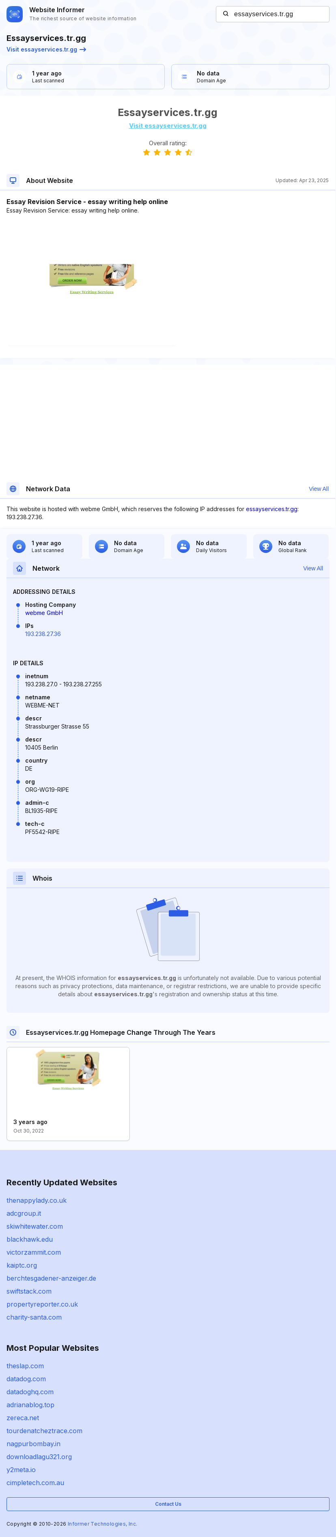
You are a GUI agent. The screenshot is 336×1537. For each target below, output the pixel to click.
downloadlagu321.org (39, 1457)
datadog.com (26, 1379)
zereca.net (22, 1418)
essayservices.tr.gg (271, 508)
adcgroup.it (23, 1213)
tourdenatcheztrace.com (44, 1431)
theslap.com (25, 1366)
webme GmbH (44, 612)
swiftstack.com (29, 1291)
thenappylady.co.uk (36, 1200)
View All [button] (319, 489)
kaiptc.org (21, 1265)
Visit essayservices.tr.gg (46, 49)
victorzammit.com (33, 1252)
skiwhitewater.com (34, 1226)
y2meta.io (21, 1470)
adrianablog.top (30, 1405)
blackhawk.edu (29, 1239)
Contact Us (168, 1504)
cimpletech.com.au (35, 1483)
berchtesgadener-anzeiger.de (51, 1278)
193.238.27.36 (43, 633)
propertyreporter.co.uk (42, 1304)
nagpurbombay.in (33, 1444)
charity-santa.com (34, 1317)
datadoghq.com (30, 1392)
